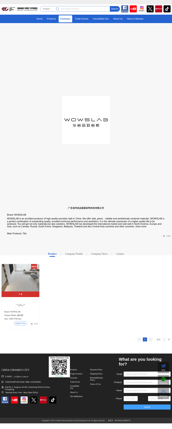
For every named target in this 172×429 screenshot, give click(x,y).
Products (118, 382)
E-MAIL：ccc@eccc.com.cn (14, 376)
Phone (119, 398)
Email (119, 374)
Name (119, 390)
